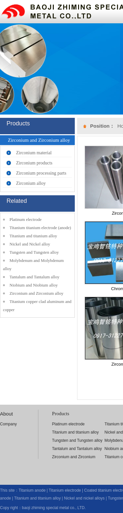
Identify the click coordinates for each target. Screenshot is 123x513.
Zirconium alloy (31, 183)
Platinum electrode (26, 219)
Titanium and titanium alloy (33, 235)
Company (8, 424)
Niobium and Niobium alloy (34, 285)
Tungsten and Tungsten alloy (34, 252)
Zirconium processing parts (41, 173)
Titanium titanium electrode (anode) (40, 227)
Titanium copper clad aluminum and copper (37, 305)
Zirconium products (34, 162)
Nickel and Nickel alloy (30, 244)
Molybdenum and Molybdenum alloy (33, 264)
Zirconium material (33, 152)
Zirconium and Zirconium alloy (36, 293)
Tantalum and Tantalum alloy (34, 276)
